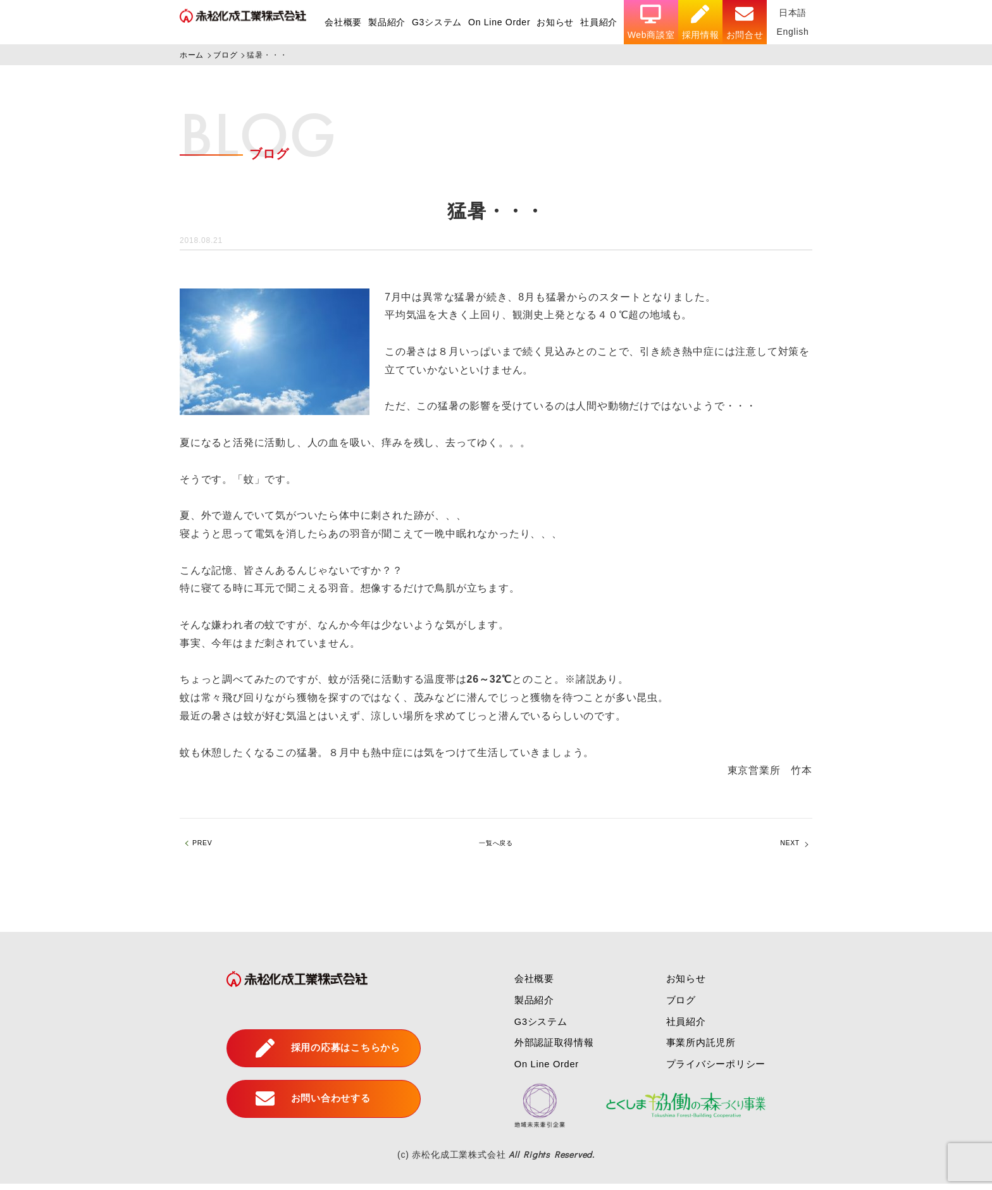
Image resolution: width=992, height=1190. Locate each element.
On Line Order (497, 22)
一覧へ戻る (496, 846)
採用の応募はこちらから (322, 1054)
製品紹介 (385, 22)
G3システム (435, 22)
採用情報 (700, 22)
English (792, 32)
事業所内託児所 (701, 1048)
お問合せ (744, 22)
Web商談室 (650, 22)
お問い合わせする (306, 1105)
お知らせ (554, 22)
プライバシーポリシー (717, 1070)
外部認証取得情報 (549, 1048)
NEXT (785, 846)
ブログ (679, 1006)
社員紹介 (598, 22)
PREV (207, 846)
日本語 (793, 13)
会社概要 (340, 22)
